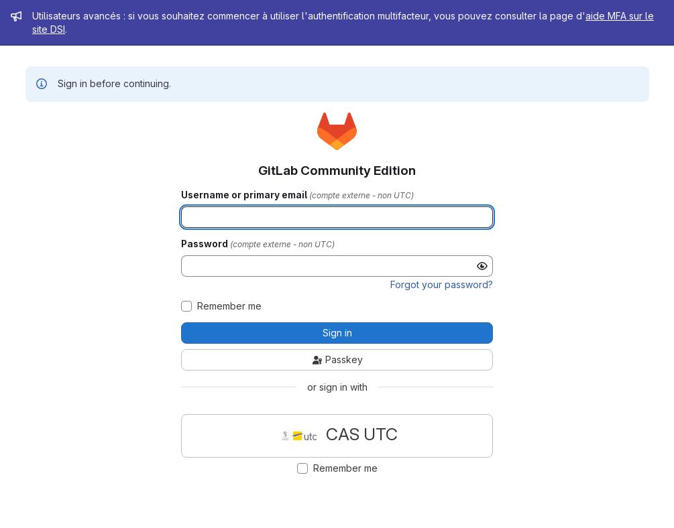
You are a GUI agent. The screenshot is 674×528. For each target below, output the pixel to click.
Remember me (229, 306)
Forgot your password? (441, 284)
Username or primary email (245, 195)
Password (205, 244)
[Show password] (482, 266)
